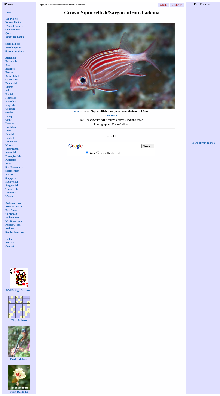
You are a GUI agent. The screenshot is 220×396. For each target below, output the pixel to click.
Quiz (8, 33)
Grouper (10, 116)
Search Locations (14, 51)
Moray (9, 145)
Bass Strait (11, 210)
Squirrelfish (11, 181)
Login (163, 4)
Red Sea (9, 228)
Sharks (9, 174)
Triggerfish (11, 188)
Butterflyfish (12, 75)
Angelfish (10, 57)
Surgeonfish (11, 185)
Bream (9, 72)
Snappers (10, 178)
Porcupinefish (13, 156)
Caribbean (11, 213)
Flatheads (10, 97)
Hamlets (10, 123)
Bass (7, 65)
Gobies (9, 112)
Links (8, 238)
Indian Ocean (12, 217)
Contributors (12, 29)
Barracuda (11, 61)
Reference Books (14, 36)
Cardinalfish (12, 79)
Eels (7, 90)
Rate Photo (111, 115)
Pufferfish (10, 159)
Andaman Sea (13, 202)
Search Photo (12, 43)
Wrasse (9, 196)
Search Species (13, 47)
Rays (8, 163)
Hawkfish (10, 126)
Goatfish (10, 108)
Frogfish (10, 105)
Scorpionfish (12, 170)
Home (8, 12)
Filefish (9, 94)
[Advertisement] (111, 164)
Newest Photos (13, 22)
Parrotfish (10, 152)
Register (177, 4)
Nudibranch (12, 148)
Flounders (10, 101)
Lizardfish (11, 141)
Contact (9, 246)
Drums (9, 86)
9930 (76, 111)
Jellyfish (10, 134)
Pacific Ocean (12, 224)
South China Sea (14, 232)
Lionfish (10, 137)
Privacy (9, 242)
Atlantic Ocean (13, 206)
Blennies (10, 68)
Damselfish (11, 83)
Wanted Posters (13, 25)
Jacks (8, 130)
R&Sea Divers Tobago (202, 142)
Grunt (8, 119)
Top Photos (11, 18)
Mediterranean (13, 221)
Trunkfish (10, 192)
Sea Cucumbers (13, 167)
